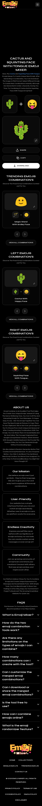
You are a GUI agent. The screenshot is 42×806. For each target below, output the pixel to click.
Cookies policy (13, 795)
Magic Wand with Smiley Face (21, 223)
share (21, 150)
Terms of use (30, 789)
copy (21, 158)
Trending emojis (30, 767)
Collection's (25, 761)
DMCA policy (30, 795)
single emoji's (10, 767)
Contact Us (21, 772)
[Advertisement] (21, 31)
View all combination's (21, 243)
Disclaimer (21, 801)
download (21, 165)
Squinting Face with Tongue (29, 74)
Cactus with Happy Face (21, 300)
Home (12, 761)
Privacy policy (12, 789)
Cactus (12, 74)
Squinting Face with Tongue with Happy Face (21, 377)
